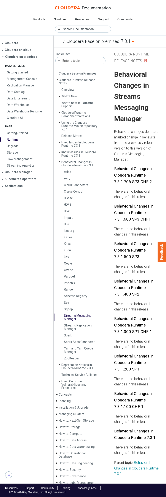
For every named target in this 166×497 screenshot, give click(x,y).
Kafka (68, 237)
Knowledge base (87, 488)
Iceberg (69, 230)
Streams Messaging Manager (77, 317)
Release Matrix (71, 136)
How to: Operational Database (72, 455)
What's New (69, 96)
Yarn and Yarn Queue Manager (78, 350)
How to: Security (70, 469)
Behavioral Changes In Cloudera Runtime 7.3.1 (77, 163)
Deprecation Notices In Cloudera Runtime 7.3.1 (77, 366)
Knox (67, 243)
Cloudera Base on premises (93, 41)
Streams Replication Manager (78, 327)
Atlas (67, 172)
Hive (67, 211)
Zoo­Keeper (71, 358)
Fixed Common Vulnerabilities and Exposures (73, 385)
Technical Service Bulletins (79, 375)
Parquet (69, 276)
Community (125, 19)
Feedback (162, 252)
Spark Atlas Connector (79, 342)
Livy (66, 256)
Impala (68, 217)
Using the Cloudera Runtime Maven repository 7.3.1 (79, 126)
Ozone (68, 270)
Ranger (69, 289)
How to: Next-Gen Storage (76, 420)
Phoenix (69, 283)
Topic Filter (62, 54)
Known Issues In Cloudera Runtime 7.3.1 (78, 153)
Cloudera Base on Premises (77, 73)
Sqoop (68, 309)
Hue (66, 224)
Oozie (68, 263)
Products (39, 19)
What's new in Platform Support (77, 104)
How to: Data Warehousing (77, 446)
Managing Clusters (71, 414)
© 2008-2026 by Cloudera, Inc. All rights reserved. (37, 492)
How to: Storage (70, 427)
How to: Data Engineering (76, 463)
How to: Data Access (73, 440)
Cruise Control (73, 191)
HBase (68, 198)
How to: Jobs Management (77, 482)
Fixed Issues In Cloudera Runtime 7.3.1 (77, 144)
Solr (66, 302)
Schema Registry (75, 296)
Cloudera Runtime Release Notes (77, 81)
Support (103, 19)
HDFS (67, 204)
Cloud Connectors (76, 185)
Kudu (67, 250)
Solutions (60, 19)
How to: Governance (72, 476)
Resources (82, 19)
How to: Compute (70, 433)
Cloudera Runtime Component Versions (75, 114)
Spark (68, 335)
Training (65, 488)
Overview (67, 89)
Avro (67, 178)
